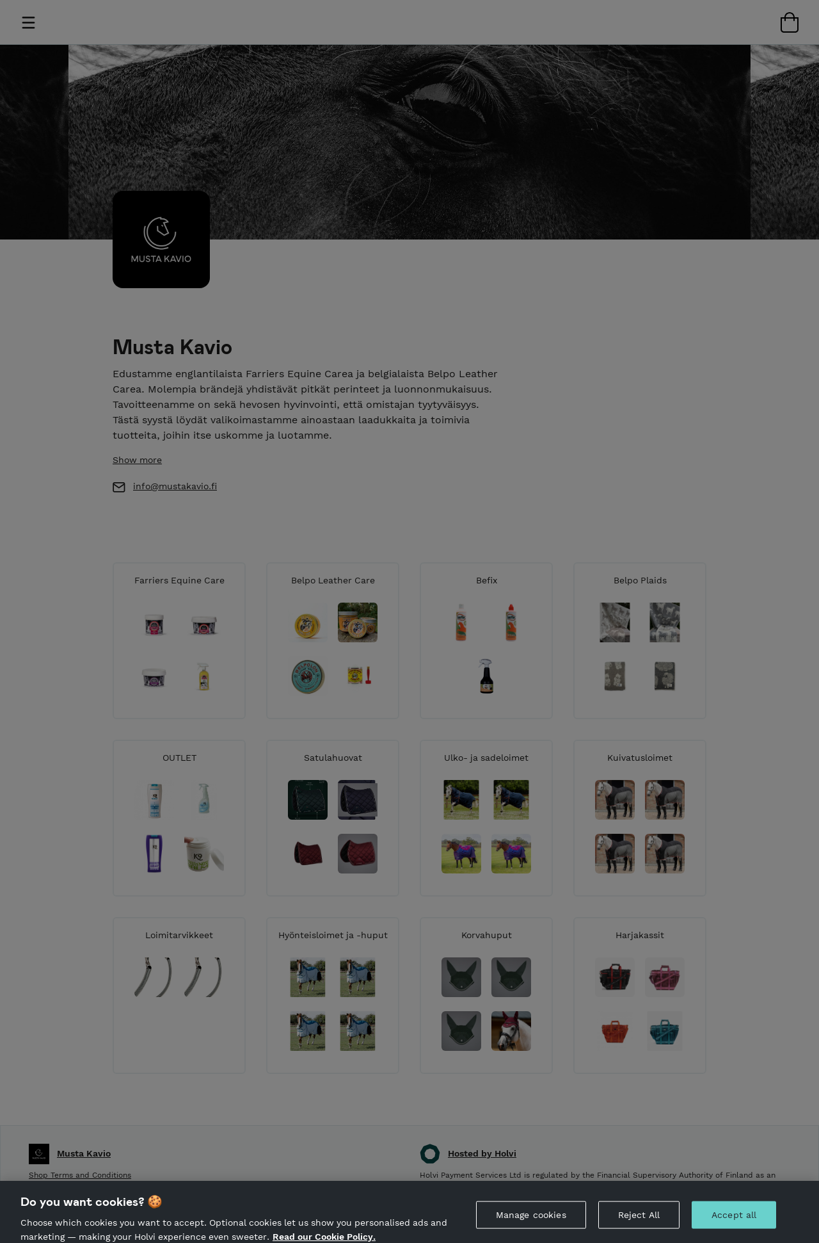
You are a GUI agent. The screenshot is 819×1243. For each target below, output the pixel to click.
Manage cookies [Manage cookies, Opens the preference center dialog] (531, 1221)
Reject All (639, 1221)
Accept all (734, 1221)
